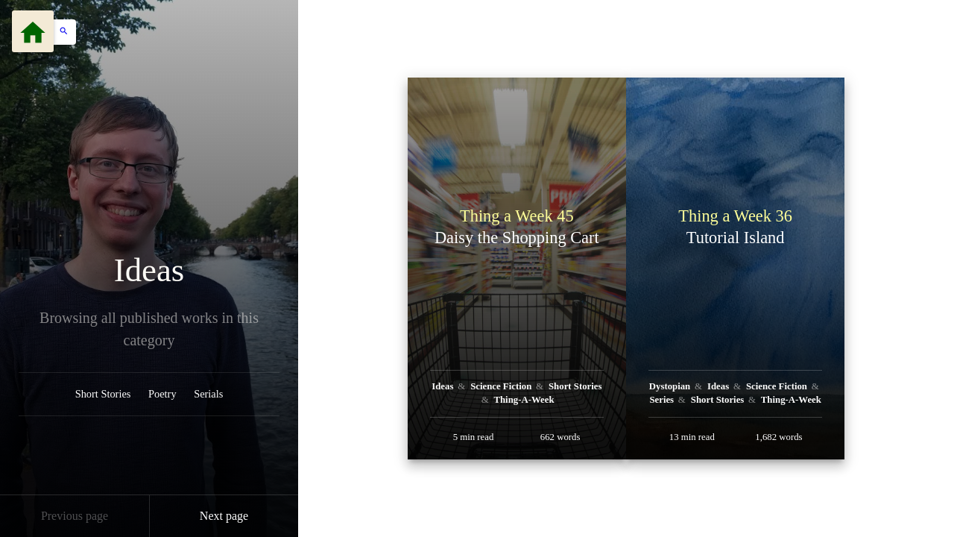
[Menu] (33, 31)
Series (662, 400)
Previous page (74, 515)
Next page (224, 515)
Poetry (162, 394)
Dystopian (671, 386)
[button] (60, 32)
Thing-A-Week (523, 400)
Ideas (149, 270)
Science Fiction (502, 386)
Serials (208, 394)
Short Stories (103, 394)
